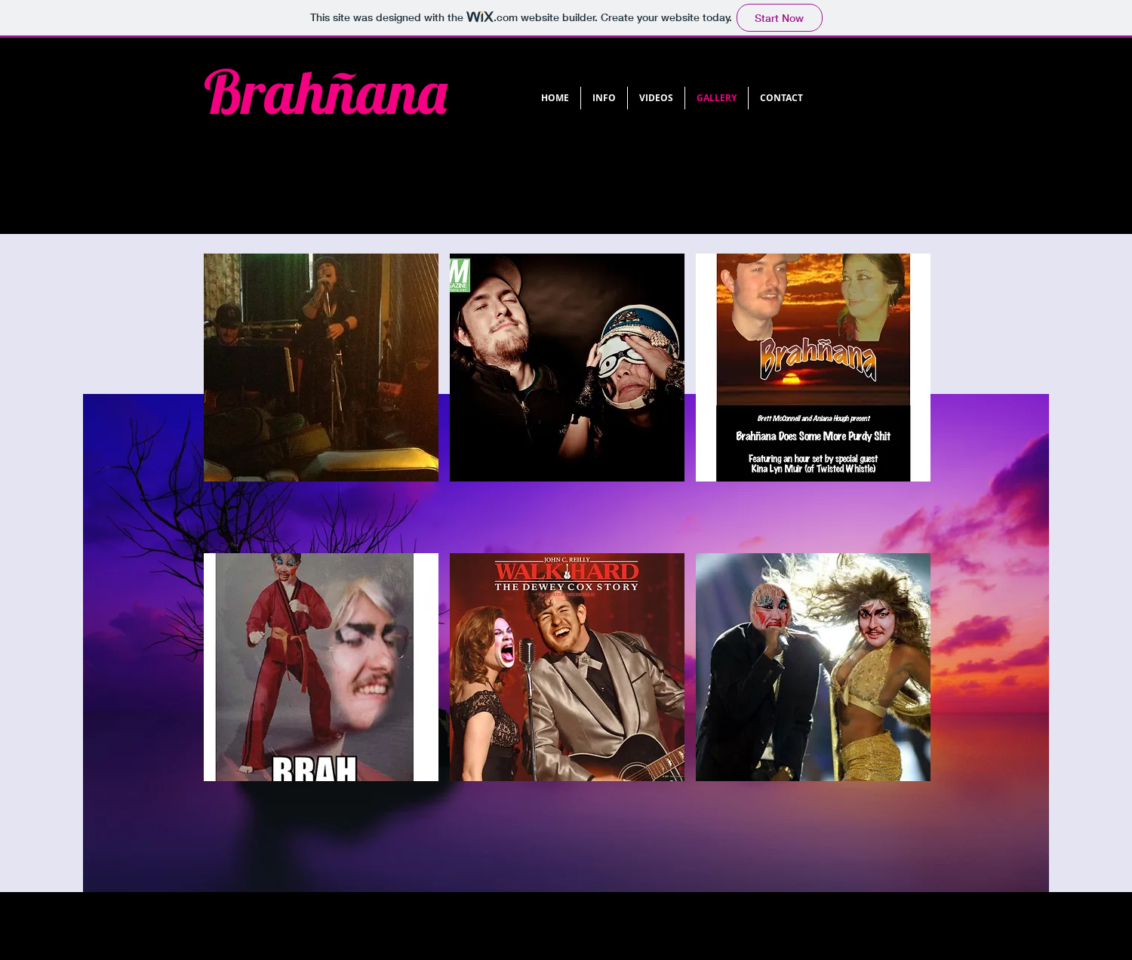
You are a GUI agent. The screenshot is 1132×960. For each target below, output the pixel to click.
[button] (321, 398)
